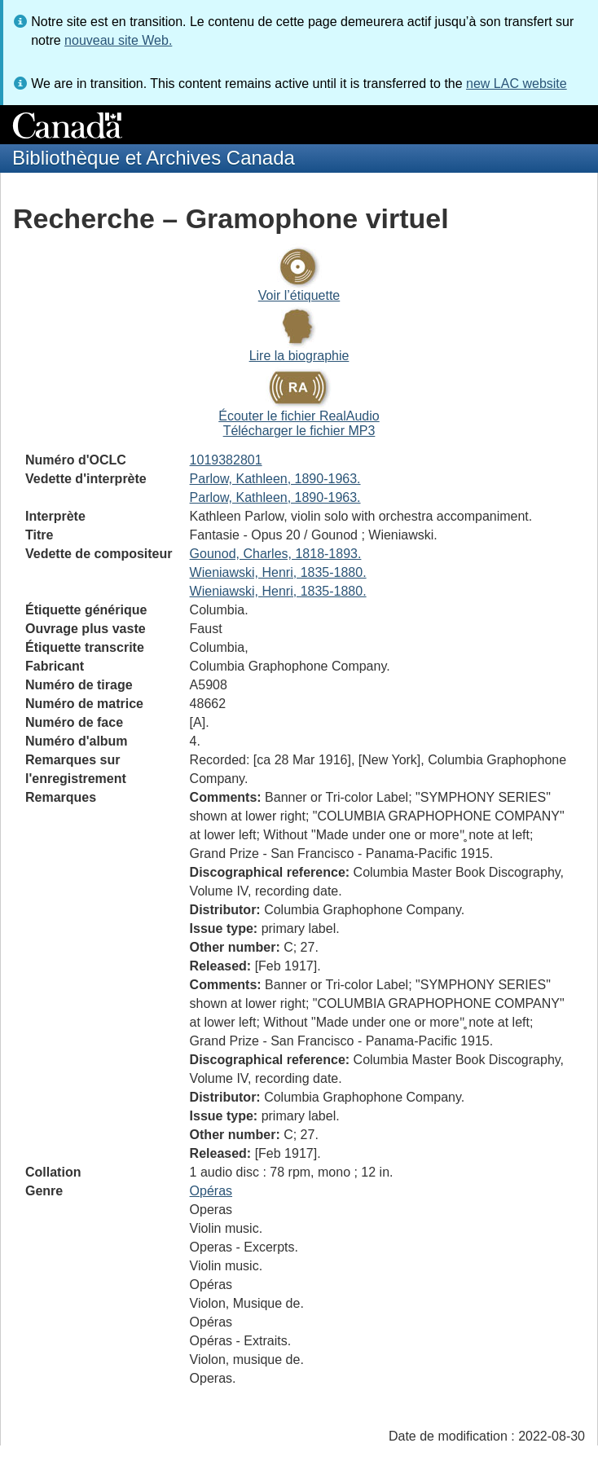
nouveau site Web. (118, 40)
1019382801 (226, 460)
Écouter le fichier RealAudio (298, 416)
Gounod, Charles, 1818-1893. (276, 554)
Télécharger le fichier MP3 (299, 431)
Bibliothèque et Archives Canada (153, 158)
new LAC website (516, 83)
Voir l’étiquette (299, 295)
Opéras (211, 1191)
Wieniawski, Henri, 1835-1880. (278, 572)
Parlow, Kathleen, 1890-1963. (275, 479)
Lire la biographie (299, 356)
